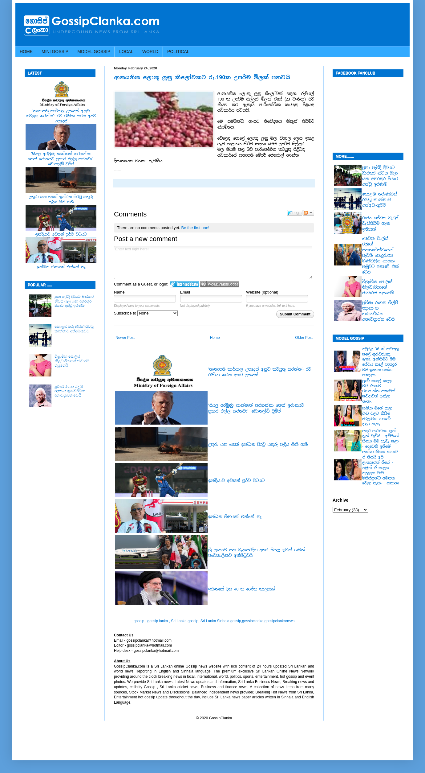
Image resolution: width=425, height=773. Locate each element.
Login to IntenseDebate (184, 284)
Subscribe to (146, 313)
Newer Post (125, 337)
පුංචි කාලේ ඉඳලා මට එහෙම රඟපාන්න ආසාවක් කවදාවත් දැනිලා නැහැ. (378, 391)
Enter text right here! (213, 262)
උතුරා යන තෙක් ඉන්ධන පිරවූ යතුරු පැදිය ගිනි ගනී (258, 444)
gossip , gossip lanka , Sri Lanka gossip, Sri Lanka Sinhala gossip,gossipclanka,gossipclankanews (214, 621)
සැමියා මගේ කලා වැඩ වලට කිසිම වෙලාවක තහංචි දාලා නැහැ (377, 416)
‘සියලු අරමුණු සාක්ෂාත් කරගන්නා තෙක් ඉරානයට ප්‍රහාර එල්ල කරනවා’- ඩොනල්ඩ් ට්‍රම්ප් (256, 408)
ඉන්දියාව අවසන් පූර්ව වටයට (236, 480)
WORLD (150, 51)
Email (185, 292)
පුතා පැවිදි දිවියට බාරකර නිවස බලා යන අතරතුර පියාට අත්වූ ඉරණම (74, 301)
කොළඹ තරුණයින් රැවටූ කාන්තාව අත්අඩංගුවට (74, 328)
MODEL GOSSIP (93, 51)
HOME (26, 51)
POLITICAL (178, 51)
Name (119, 292)
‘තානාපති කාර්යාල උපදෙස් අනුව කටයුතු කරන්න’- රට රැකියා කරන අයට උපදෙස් (61, 116)
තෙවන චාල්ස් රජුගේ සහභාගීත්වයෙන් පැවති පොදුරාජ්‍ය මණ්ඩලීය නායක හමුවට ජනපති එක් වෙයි (380, 255)
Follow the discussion (308, 213)
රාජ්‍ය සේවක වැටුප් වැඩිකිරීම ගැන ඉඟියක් (380, 223)
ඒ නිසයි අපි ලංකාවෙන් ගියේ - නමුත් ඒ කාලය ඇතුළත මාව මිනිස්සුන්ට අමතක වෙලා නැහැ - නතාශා (380, 470)
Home (215, 337)
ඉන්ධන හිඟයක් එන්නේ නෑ (234, 516)
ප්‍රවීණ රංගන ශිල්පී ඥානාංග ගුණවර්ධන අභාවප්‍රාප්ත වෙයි (70, 391)
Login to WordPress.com (219, 284)
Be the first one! (195, 227)
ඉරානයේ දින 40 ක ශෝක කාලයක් (241, 589)
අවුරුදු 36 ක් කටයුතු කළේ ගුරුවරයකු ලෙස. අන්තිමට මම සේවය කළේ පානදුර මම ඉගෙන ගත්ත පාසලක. (380, 362)
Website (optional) (262, 292)
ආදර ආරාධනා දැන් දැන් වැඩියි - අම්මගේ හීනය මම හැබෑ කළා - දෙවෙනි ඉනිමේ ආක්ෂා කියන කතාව (380, 441)
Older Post (304, 337)
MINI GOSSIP (55, 51)
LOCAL (126, 51)
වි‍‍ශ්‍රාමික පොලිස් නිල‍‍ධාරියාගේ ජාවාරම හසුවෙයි (72, 361)
